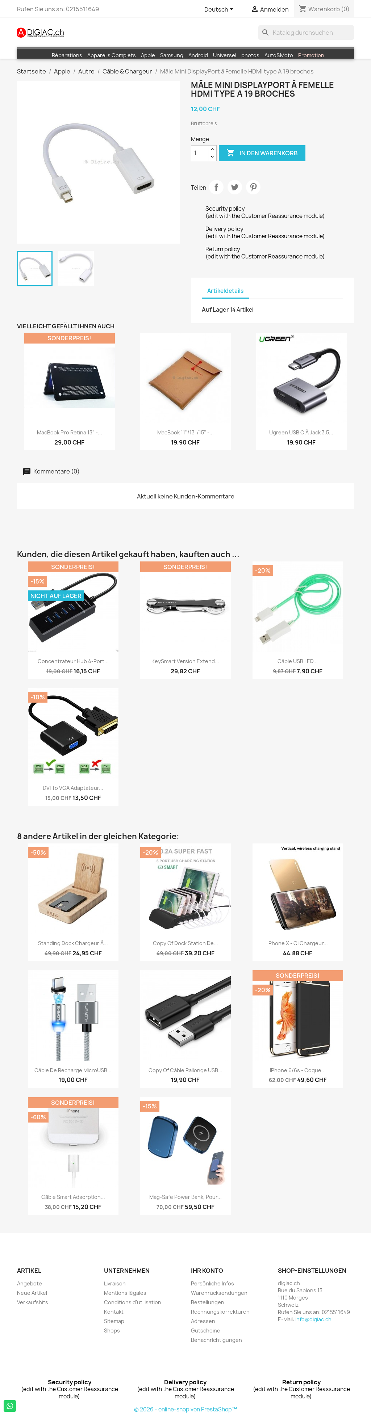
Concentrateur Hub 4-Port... (73, 661)
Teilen (216, 187)
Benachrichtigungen (216, 1339)
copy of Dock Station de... (185, 943)
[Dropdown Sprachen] (220, 9)
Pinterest (253, 187)
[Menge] (199, 153)
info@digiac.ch (313, 1319)
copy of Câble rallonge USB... (185, 1070)
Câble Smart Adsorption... (73, 1196)
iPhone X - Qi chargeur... (297, 943)
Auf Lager (215, 309)
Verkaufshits (32, 1302)
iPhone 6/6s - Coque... (298, 1070)
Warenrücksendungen (219, 1292)
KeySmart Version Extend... (185, 661)
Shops (112, 1330)
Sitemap (114, 1321)
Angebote (29, 1283)
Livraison (115, 1283)
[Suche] (306, 32)
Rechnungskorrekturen (220, 1311)
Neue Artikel (32, 1292)
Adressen (203, 1321)
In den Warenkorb (262, 153)
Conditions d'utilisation (132, 1302)
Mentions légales (125, 1292)
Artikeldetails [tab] (225, 291)
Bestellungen (207, 1302)
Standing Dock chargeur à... (73, 943)
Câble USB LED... (298, 661)
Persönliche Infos (212, 1283)
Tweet (235, 187)
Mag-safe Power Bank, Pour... (185, 1196)
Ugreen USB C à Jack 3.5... (301, 432)
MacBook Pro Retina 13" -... (69, 432)
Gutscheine (205, 1330)
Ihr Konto (207, 1271)
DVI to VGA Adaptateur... (73, 787)
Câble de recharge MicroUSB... (73, 1070)
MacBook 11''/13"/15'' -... (185, 432)
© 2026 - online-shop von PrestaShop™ (185, 1409)
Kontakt (114, 1311)
